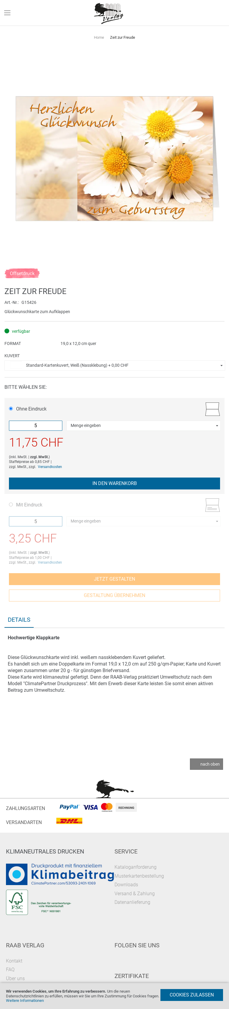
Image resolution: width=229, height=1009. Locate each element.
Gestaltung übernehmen (114, 595)
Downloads (126, 884)
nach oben (210, 764)
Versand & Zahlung (134, 893)
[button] (114, 365)
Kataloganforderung (135, 867)
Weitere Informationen (25, 1000)
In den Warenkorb (114, 483)
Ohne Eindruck (28, 409)
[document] (114, 996)
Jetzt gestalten (114, 579)
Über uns (15, 978)
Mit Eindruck (25, 505)
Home (99, 37)
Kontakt (14, 961)
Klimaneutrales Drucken (45, 851)
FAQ (10, 969)
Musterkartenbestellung (139, 876)
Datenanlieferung (132, 902)
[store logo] (109, 13)
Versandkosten (50, 467)
